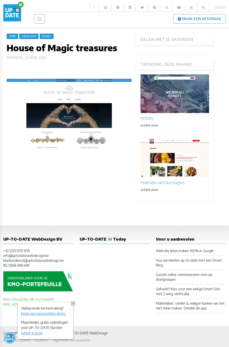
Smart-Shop (29, 36)
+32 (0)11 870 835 (16, 251)
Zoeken (220, 7)
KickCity (147, 118)
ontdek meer (149, 125)
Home (12, 36)
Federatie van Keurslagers (162, 182)
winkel (46, 36)
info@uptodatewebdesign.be (26, 255)
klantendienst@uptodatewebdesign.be (33, 260)
